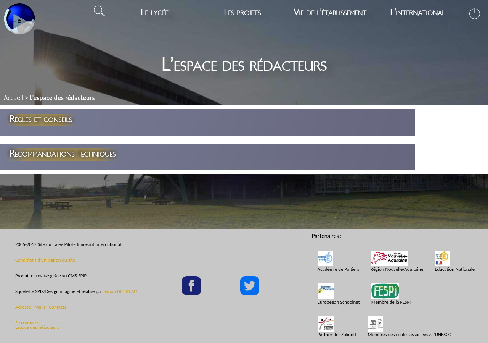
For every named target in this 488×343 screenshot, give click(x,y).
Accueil (13, 98)
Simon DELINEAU (120, 291)
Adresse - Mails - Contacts (40, 307)
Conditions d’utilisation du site (45, 260)
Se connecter (28, 322)
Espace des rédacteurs (37, 327)
